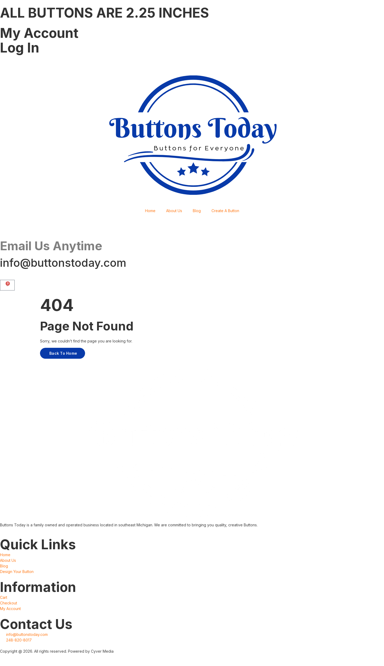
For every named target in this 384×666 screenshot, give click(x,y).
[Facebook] (192, 63)
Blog (197, 210)
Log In (19, 48)
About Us (174, 210)
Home (150, 210)
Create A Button (225, 210)
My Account (39, 33)
